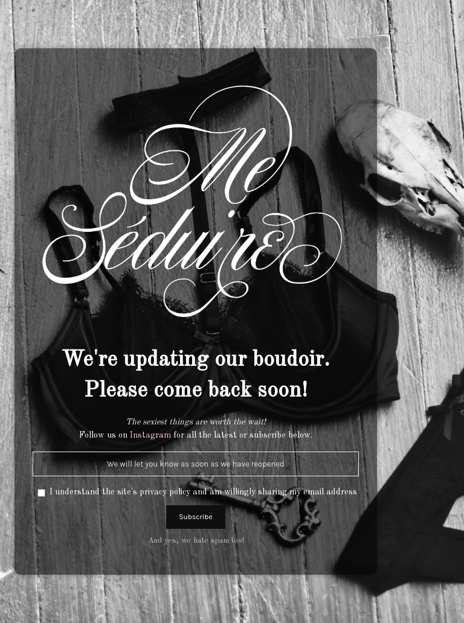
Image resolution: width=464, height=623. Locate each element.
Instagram (150, 435)
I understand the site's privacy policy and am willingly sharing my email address (203, 492)
